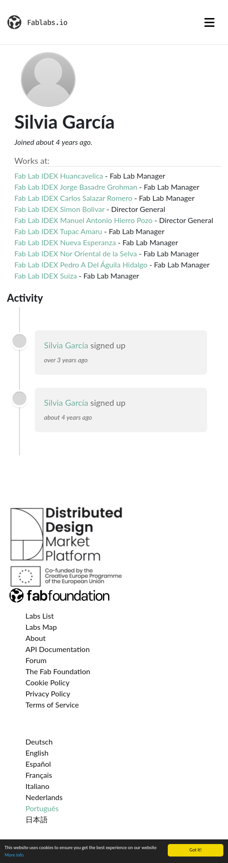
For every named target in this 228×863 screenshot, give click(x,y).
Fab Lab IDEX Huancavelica (58, 175)
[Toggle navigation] (209, 22)
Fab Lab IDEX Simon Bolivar (59, 209)
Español (38, 763)
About (35, 637)
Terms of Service (52, 704)
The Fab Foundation (57, 671)
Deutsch (39, 741)
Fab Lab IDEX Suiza (45, 275)
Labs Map (41, 626)
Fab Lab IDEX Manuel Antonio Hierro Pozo (83, 220)
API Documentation (57, 649)
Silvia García (66, 345)
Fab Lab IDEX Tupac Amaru (58, 231)
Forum (35, 660)
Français (38, 774)
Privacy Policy (47, 693)
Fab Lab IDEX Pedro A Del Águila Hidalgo (80, 264)
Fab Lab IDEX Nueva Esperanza (65, 242)
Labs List (39, 615)
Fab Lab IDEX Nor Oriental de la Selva (75, 253)
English (37, 752)
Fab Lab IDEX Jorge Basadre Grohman (75, 186)
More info (14, 856)
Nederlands (44, 797)
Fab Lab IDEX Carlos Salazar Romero (73, 197)
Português (41, 808)
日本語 (36, 819)
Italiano (37, 786)
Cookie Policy (47, 682)
